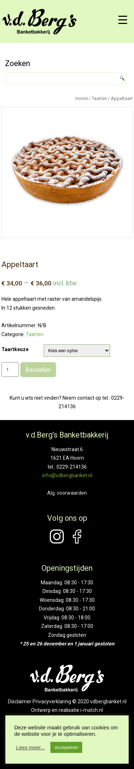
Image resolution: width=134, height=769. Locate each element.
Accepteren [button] (66, 747)
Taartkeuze (15, 349)
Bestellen (38, 369)
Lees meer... (30, 747)
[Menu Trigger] (123, 20)
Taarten (99, 98)
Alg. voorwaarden (67, 493)
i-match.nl (91, 710)
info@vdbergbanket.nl (67, 475)
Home (81, 98)
